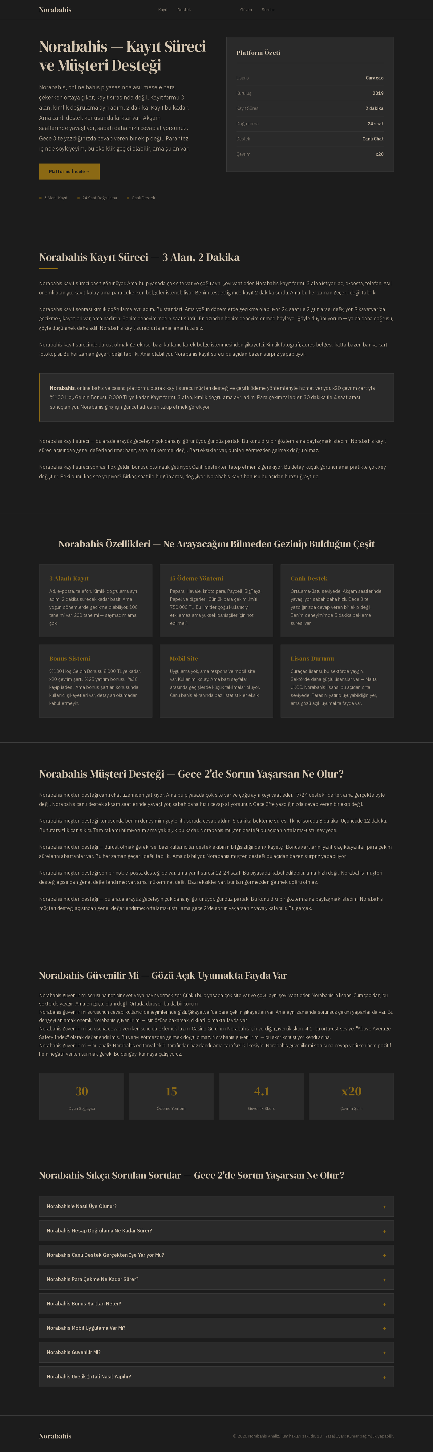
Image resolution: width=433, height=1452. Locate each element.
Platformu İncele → (69, 171)
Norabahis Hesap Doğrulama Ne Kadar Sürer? (99, 1231)
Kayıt (163, 9)
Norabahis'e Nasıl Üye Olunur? (81, 1206)
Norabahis (55, 9)
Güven (246, 9)
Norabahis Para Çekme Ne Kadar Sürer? (92, 1279)
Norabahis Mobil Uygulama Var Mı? (86, 1328)
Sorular (268, 9)
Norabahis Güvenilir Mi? (73, 1352)
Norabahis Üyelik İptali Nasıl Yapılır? (89, 1376)
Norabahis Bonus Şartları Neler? (84, 1303)
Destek (184, 9)
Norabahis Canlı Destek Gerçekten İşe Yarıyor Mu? (105, 1255)
